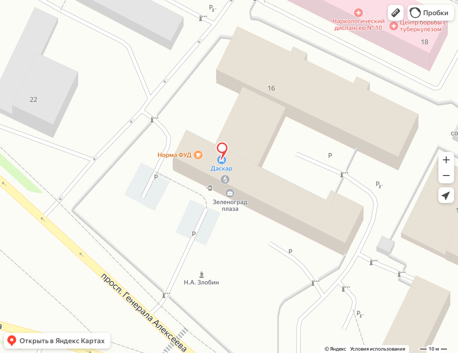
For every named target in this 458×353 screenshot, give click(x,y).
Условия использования (377, 349)
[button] (396, 13)
